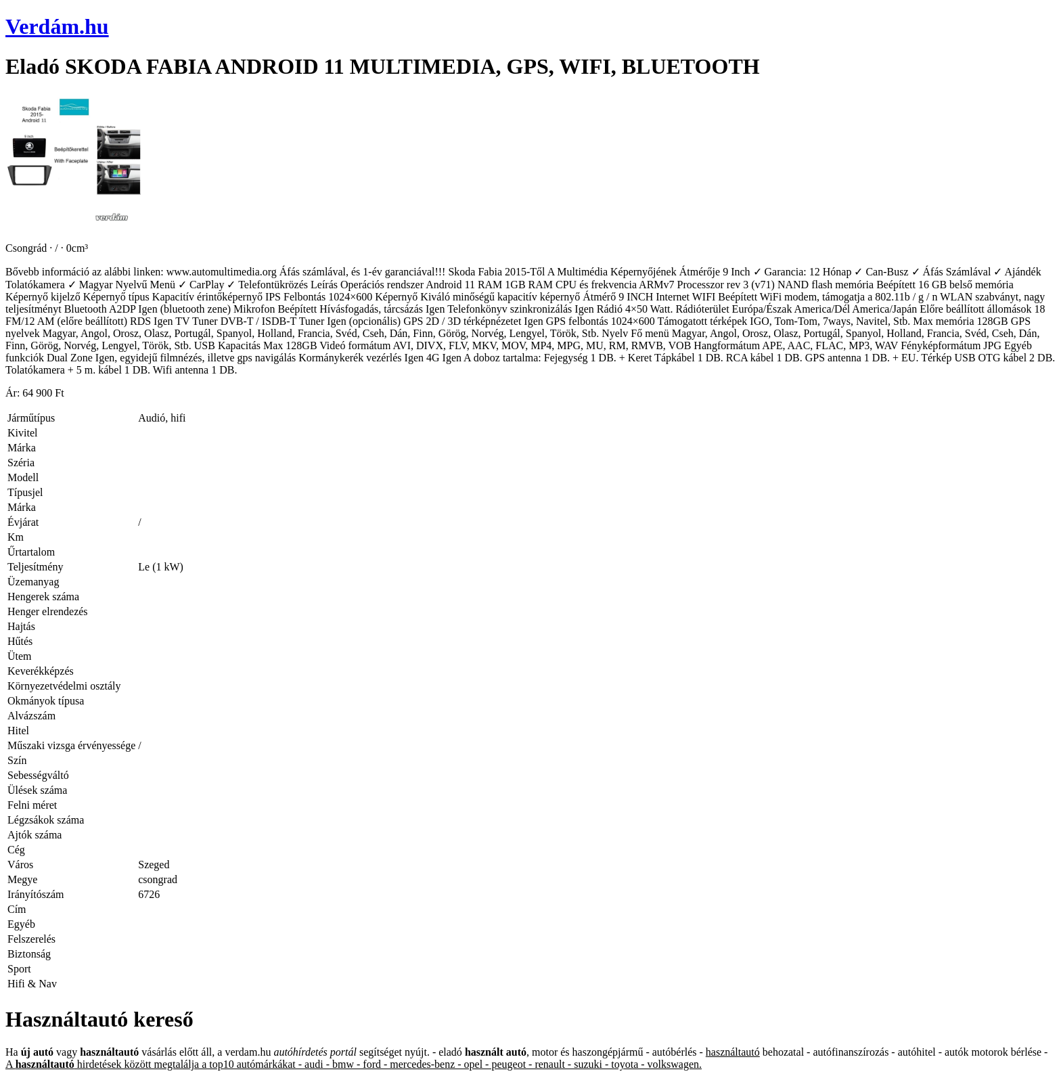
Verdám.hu (57, 26)
